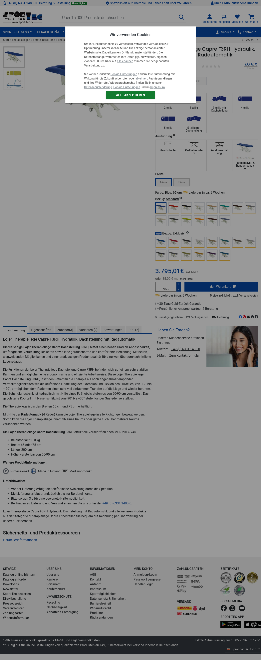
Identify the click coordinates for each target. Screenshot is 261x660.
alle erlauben (125, 61)
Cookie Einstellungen (124, 74)
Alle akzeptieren (130, 95)
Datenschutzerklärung (98, 87)
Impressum (157, 87)
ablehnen (141, 78)
